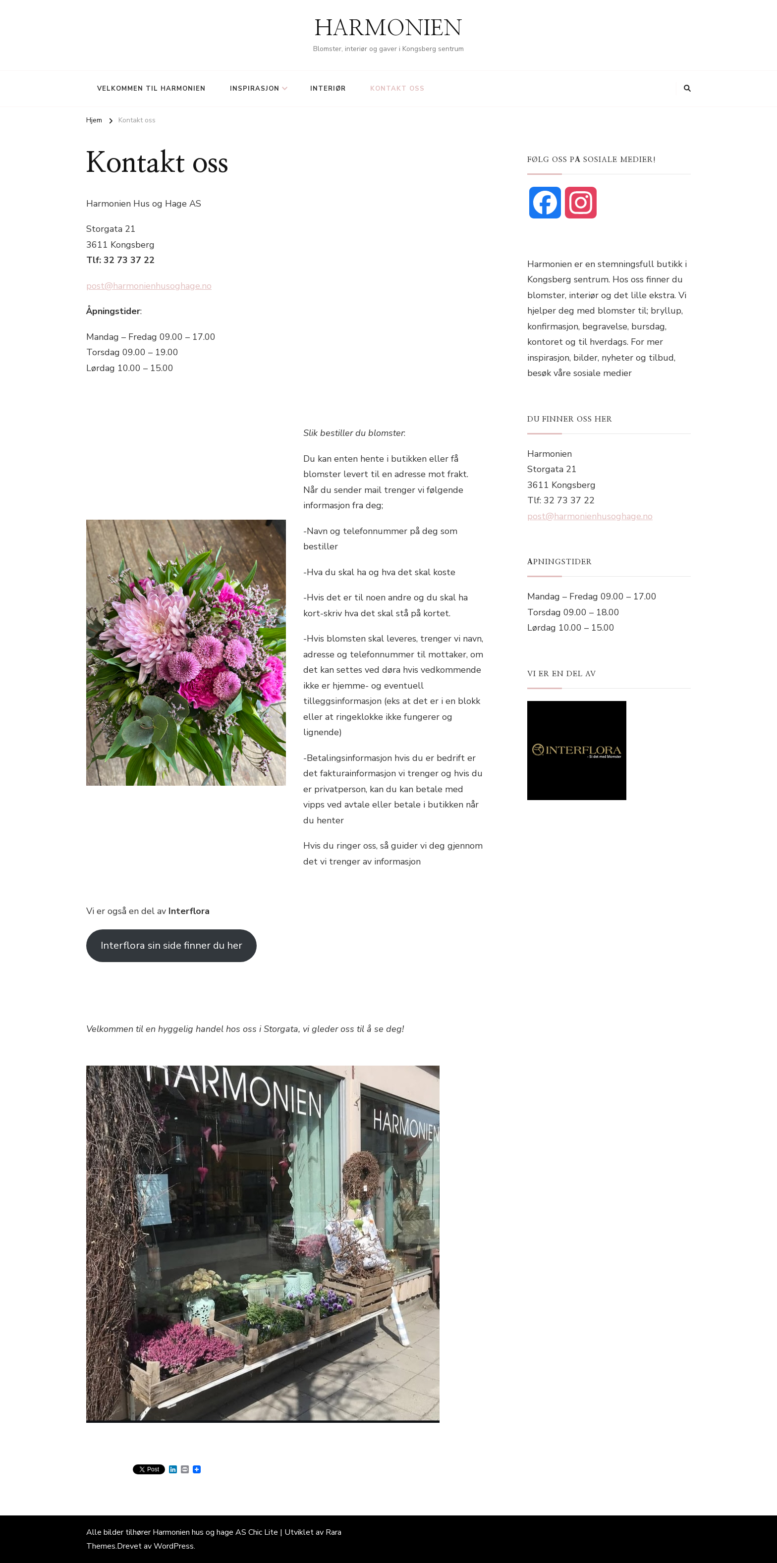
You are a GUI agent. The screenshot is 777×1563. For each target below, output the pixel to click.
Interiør (328, 88)
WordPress (174, 1546)
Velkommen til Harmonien (151, 88)
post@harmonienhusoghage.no (149, 286)
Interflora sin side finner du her (171, 945)
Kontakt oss (397, 88)
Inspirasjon (254, 88)
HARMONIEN (388, 29)
